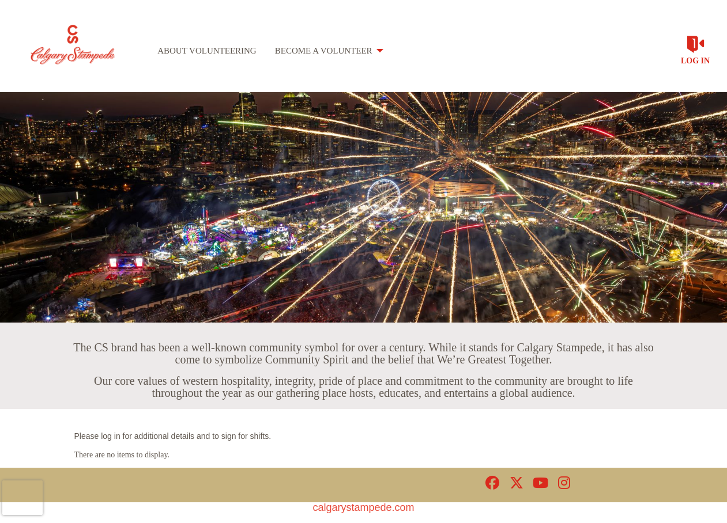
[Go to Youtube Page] (538, 483)
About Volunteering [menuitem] (207, 50)
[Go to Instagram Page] (562, 483)
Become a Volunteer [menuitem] (323, 50)
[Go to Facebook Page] (490, 483)
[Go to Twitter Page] (515, 483)
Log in (695, 60)
